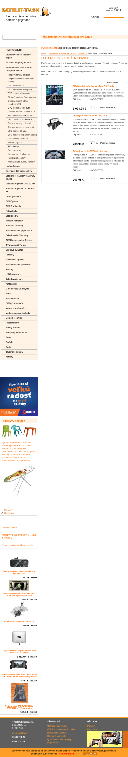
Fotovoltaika (12, 211)
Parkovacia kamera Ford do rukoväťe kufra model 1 (19, 572)
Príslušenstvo (14, 146)
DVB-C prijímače (13, 206)
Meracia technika (14, 318)
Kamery (9, 357)
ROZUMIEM (90, 754)
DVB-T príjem (12, 201)
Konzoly (10, 269)
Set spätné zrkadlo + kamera (21, 115)
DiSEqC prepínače (14, 303)
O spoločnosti (20, 28)
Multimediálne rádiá (50, 48)
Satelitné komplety (14, 225)
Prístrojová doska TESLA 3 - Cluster (90, 151)
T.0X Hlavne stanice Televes (19, 240)
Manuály (10, 373)
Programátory (12, 323)
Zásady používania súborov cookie (17, 545)
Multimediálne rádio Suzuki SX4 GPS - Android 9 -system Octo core (19, 595)
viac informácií (66, 754)
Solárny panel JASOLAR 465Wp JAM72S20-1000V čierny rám (19, 707)
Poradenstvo (12, 368)
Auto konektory (14, 150)
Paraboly (10, 255)
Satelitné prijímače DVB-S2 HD (20, 184)
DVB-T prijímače (13, 196)
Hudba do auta (13, 166)
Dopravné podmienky (56, 736)
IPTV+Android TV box (16, 245)
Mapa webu (52, 743)
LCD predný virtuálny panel (20, 89)
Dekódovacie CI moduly (17, 235)
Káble (8, 293)
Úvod (43, 53)
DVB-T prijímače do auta (19, 108)
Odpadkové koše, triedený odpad (18, 56)
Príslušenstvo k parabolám (18, 264)
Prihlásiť (8, 510)
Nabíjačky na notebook (17, 332)
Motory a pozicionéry (16, 308)
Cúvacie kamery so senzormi (21, 127)
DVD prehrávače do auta (19, 93)
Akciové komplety (14, 221)
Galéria (47, 28)
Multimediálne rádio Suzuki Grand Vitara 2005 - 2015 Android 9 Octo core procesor (19, 676)
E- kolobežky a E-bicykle (17, 289)
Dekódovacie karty (14, 279)
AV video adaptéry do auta (18, 62)
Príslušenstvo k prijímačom (19, 230)
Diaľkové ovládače (14, 250)
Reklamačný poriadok (56, 733)
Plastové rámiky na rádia (19, 75)
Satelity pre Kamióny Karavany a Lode (20, 177)
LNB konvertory (13, 274)
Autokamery (11, 284)
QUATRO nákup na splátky (59, 739)
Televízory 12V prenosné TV (19, 171)
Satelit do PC (12, 216)
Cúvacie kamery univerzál (19, 123)
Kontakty (59, 28)
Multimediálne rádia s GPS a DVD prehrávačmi (68, 53)
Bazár (8, 337)
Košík (95, 13)
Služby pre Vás (13, 327)
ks (97, 107)
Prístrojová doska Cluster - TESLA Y (90, 116)
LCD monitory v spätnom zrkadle (22, 135)
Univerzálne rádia (16, 85)
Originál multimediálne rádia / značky (21, 80)
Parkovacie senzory (17, 158)
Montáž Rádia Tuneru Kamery (21, 162)
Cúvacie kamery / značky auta (21, 112)
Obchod (5, 28)
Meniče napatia (15, 142)
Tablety (9, 347)
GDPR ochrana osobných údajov (61, 729)
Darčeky (10, 342)
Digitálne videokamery (18, 139)
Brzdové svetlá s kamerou (19, 154)
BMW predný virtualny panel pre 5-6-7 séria (93, 86)
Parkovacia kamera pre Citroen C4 (19, 621)
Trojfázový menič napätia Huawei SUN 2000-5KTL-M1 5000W (19, 652)
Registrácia (9, 513)
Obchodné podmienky (57, 726)
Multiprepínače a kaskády (18, 313)
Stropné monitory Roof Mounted (22, 97)
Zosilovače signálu (15, 259)
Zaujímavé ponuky (14, 352)
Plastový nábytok (14, 50)
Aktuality (35, 28)
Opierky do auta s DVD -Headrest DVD (19, 102)
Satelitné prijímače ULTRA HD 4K (20, 190)
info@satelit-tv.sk (20, 733)
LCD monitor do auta (17, 131)
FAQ (8, 363)
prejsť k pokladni (114, 15)
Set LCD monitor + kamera (20, 119)
